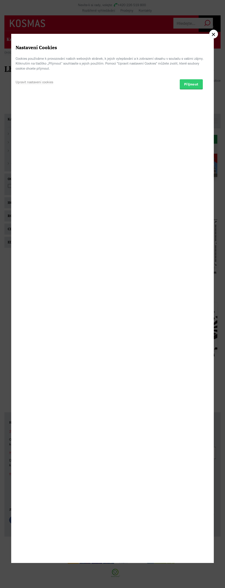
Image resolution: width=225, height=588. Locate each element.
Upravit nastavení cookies (34, 316)
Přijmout (191, 319)
